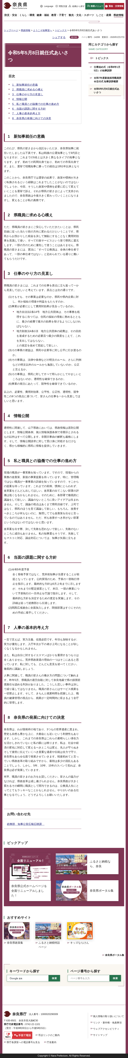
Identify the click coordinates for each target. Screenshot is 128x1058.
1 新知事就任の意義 (25, 84)
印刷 (75, 37)
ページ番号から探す (85, 971)
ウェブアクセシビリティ (106, 1029)
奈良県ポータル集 (114, 955)
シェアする (59, 37)
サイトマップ (100, 1035)
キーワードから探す (24, 971)
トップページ (11, 30)
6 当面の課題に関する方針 (29, 108)
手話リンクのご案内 (49, 1035)
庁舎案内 (51, 1042)
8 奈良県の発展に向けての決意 (31, 118)
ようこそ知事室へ (42, 30)
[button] (47, 6)
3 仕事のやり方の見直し (27, 94)
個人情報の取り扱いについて (108, 1016)
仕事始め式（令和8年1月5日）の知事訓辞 (107, 69)
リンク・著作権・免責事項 (107, 1022)
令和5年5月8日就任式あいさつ (106, 91)
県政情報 (25, 30)
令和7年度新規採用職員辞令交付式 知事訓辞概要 (107, 80)
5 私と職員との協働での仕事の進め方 (35, 104)
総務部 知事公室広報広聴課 (25, 824)
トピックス (61, 30)
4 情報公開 (19, 99)
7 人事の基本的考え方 (26, 113)
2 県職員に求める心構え (27, 89)
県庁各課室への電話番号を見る (23, 1042)
